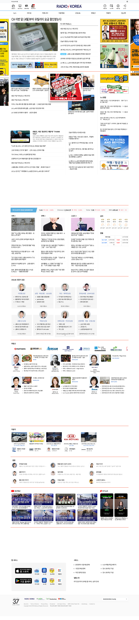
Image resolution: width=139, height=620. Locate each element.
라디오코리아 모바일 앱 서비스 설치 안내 (86, 581)
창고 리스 (61, 302)
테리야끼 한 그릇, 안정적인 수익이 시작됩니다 (74, 366)
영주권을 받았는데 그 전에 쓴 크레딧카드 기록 (66, 327)
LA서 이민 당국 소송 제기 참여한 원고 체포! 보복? (75, 45)
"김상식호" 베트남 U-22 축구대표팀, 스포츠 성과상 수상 (82, 258)
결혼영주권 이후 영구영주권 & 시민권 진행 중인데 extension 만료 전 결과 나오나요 (22, 299)
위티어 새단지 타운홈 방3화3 (70, 388)
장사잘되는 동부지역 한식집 (30, 364)
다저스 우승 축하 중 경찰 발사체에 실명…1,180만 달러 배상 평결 (31, 104)
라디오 (29, 13)
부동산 (93, 13)
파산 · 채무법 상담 (65, 293)
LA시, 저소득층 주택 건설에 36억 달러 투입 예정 (75, 37)
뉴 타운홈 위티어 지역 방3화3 (70, 386)
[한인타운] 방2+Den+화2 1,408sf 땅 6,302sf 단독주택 (113, 390)
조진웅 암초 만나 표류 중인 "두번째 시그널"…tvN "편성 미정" (52, 246)
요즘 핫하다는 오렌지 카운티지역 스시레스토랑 (35, 366)
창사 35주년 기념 (108, 572)
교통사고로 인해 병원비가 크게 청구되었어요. (22, 324)
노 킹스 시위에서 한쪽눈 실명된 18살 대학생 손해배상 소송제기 (81, 156)
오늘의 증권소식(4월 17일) (68, 41)
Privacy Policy (44, 604)
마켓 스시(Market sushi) (69, 371)
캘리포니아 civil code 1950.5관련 (43, 329)
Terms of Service (34, 604)
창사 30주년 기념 (108, 568)
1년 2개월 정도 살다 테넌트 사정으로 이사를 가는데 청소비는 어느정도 (44, 324)
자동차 (108, 13)
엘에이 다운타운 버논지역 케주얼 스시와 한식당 (35, 368)
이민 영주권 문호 (80, 572)
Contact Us (92, 604)
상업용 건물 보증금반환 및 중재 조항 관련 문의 (44, 297)
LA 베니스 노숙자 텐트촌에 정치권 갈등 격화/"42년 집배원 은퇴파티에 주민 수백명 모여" (81, 162)
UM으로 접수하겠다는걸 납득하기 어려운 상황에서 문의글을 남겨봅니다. (22, 327)
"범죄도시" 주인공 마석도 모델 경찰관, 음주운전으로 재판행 (53, 240)
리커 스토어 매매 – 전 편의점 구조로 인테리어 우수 (74, 364)
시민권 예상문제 (80, 568)
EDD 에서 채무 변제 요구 (65, 299)
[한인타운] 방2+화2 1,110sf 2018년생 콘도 (112, 388)
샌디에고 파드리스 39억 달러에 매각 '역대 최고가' (75, 50)
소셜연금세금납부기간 (86, 329)
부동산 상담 (43, 321)
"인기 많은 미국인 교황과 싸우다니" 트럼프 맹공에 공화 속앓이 (23, 258)
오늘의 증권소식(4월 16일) (77, 132)
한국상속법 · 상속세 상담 (86, 293)
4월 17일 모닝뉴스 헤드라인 (20, 100)
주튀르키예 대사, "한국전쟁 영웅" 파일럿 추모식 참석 (23, 246)
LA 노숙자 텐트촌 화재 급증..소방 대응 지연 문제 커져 (27, 108)
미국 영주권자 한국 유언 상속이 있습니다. (87, 299)
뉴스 (14, 13)
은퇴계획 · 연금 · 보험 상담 (86, 321)
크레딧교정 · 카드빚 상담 (65, 321)
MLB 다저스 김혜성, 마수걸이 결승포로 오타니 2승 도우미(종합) (82, 270)
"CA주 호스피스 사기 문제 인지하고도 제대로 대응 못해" (28, 146)
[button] (82, 74)
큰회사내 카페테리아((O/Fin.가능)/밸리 (33, 390)
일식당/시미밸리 (28, 388)
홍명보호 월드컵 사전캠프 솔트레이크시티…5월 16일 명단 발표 (82, 264)
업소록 (123, 13)
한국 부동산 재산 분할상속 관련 (87, 297)
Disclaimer (52, 604)
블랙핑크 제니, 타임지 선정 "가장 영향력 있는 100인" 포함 (52, 270)
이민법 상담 (21, 293)
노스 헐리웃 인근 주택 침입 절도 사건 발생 (81, 143)
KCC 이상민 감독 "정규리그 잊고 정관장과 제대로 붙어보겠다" (82, 252)
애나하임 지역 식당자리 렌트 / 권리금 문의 (34, 371)
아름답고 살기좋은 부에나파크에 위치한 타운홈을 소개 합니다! (75, 390)
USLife (77, 13)
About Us (26, 604)
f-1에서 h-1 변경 (19, 302)
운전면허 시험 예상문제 (82, 565)
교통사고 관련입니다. (20, 329)
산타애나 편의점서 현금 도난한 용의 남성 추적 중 (75, 58)
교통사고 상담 (21, 321)
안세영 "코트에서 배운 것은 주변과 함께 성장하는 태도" (82, 240)
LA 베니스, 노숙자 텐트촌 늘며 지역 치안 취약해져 (75, 63)
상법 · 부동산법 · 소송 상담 (43, 293)
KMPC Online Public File (73, 604)
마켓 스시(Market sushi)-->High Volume (73, 368)
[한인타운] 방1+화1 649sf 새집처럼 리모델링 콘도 (113, 393)
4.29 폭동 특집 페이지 (109, 565)
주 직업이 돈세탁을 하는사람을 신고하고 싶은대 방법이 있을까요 (66, 297)
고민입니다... (83, 327)
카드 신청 (61, 329)
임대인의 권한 (40, 302)
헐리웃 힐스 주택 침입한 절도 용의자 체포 (73, 33)
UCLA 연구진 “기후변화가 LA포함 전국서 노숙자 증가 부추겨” (30, 171)
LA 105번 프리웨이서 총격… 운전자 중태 (24, 112)
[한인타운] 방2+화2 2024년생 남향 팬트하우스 (113, 386)
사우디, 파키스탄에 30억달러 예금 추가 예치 (22, 240)
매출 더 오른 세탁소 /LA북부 (30, 386)
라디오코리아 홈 (14, 1)
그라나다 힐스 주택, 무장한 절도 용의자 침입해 (74, 67)
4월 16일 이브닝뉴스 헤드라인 (20, 163)
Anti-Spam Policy (61, 604)
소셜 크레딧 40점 (85, 324)
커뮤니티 (45, 13)
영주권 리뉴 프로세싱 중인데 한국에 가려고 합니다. (22, 297)
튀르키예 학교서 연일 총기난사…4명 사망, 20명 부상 (22, 252)
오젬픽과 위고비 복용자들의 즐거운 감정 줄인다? (26, 159)
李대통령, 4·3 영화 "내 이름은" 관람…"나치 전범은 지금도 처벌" (52, 264)
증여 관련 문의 (84, 302)
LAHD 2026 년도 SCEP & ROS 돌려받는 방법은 (44, 327)
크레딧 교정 (62, 324)
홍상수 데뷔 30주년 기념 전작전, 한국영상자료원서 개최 (52, 252)
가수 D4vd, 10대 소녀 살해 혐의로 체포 (23, 154)
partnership (40, 299)
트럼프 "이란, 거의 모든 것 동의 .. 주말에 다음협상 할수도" (81, 137)
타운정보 (62, 13)
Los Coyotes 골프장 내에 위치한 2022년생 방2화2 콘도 (75, 393)
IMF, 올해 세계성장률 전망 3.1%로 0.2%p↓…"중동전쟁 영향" (22, 270)
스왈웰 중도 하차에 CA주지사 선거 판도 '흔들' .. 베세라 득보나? (30, 167)
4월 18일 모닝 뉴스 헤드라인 (69, 29)
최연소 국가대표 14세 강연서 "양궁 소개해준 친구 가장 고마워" (82, 246)
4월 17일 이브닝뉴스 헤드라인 (20, 96)
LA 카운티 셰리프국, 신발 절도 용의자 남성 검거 (81, 150)
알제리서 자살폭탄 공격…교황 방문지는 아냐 (22, 264)
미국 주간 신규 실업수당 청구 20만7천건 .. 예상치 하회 (81, 168)
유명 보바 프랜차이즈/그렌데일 (31, 393)
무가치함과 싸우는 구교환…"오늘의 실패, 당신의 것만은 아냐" (53, 258)
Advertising (84, 604)
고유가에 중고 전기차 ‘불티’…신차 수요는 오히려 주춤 (27, 150)
